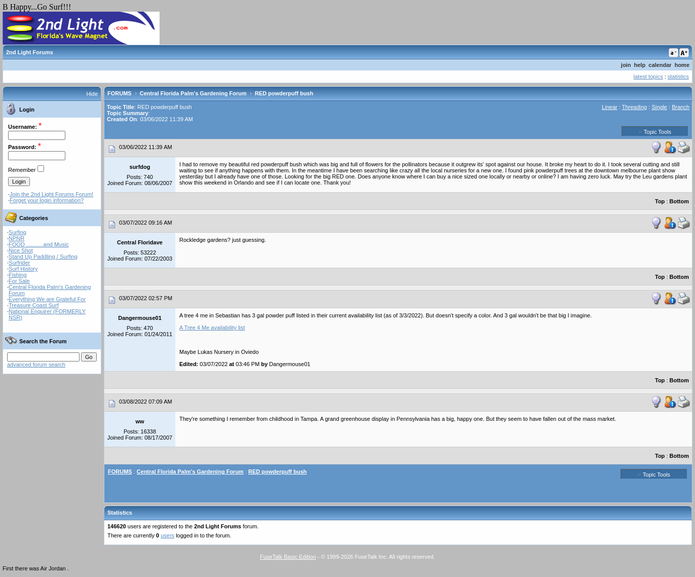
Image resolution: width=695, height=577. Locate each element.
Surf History (23, 269)
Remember (21, 170)
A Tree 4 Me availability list (212, 327)
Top (660, 201)
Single (659, 107)
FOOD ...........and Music (39, 244)
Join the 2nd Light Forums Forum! (51, 194)
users (167, 535)
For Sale (19, 281)
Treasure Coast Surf (34, 305)
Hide (92, 94)
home (682, 65)
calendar (659, 65)
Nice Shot (21, 250)
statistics (678, 77)
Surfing (17, 232)
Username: (22, 127)
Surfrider (19, 263)
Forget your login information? (47, 200)
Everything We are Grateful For (47, 299)
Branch (680, 107)
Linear (609, 107)
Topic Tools (655, 131)
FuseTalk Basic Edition (288, 557)
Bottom (679, 201)
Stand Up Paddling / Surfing (43, 257)
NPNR (16, 238)
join (626, 65)
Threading (634, 107)
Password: (22, 147)
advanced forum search (36, 365)
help (640, 65)
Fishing (17, 275)
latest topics (648, 77)
